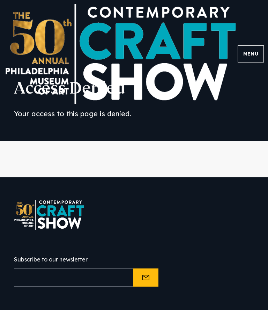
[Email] (73, 277)
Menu (250, 54)
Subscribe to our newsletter (51, 259)
